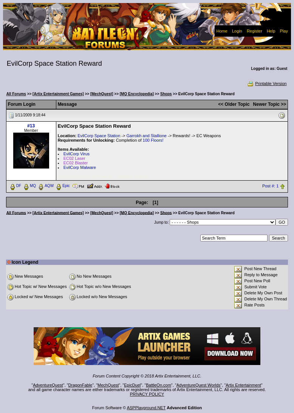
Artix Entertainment (243, 385)
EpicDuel (132, 385)
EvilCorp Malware (79, 167)
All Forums (16, 94)
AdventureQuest (48, 385)
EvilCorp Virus (76, 154)
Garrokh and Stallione (147, 135)
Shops (166, 94)
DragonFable (80, 385)
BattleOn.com (158, 385)
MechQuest (108, 385)
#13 (31, 125)
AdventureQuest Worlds (198, 385)
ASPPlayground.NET (146, 407)
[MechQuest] (101, 94)
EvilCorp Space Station (98, 135)
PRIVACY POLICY (147, 394)
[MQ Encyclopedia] (137, 94)
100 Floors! (153, 140)
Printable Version (266, 83)
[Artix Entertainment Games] (58, 94)
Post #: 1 (270, 186)
